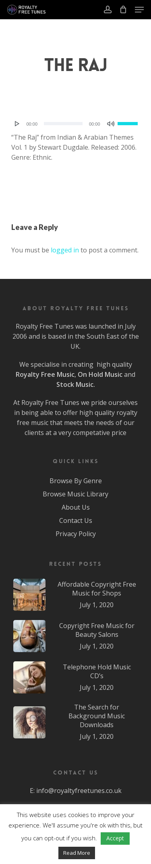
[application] (75, 123)
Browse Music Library (75, 494)
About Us (76, 507)
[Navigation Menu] (139, 10)
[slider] (63, 123)
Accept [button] (115, 838)
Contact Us (75, 520)
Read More (76, 852)
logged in (65, 250)
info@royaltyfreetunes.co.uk (79, 790)
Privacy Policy (76, 533)
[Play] (17, 124)
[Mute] (110, 124)
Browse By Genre (76, 480)
